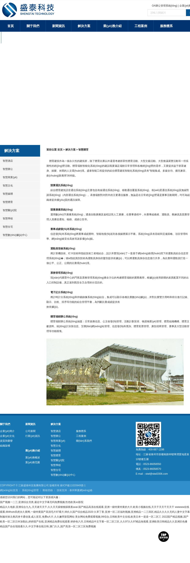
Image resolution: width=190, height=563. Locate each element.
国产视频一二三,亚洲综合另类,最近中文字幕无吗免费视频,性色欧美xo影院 (41, 502)
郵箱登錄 (48, 490)
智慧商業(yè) (8, 177)
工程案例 (140, 26)
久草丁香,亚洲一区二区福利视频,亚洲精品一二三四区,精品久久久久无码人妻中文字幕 (142, 511)
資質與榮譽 (6, 440)
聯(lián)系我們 (18, 37)
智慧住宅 (6, 226)
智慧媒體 (6, 193)
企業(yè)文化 (7, 436)
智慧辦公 (6, 169)
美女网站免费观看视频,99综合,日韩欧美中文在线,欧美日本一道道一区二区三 (118, 516)
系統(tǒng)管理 (30, 490)
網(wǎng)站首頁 (9, 490)
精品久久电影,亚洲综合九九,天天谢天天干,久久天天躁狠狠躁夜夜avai (39, 507)
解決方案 (84, 26)
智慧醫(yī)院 (8, 210)
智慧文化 (6, 185)
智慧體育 (6, 202)
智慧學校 (6, 218)
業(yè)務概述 (32, 457)
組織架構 (5, 445)
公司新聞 (30, 431)
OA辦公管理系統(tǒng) (164, 5)
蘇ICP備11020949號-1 (73, 485)
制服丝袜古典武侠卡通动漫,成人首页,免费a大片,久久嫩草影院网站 (37, 516)
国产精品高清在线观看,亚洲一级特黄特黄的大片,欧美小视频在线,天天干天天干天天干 (126, 507)
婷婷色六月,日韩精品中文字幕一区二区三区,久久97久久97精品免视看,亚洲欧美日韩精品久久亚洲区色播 (129, 521)
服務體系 (166, 26)
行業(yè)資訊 (32, 436)
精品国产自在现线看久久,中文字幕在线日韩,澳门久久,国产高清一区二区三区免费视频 (48, 526)
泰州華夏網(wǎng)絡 (80, 490)
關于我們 (33, 26)
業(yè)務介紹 (112, 26)
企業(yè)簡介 (7, 431)
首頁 (10, 26)
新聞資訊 (58, 26)
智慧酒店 (6, 160)
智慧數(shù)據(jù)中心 (13, 235)
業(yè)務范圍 (32, 462)
